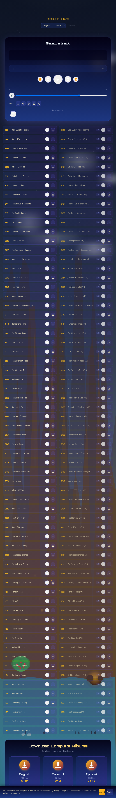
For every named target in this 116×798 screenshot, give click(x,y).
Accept (102, 792)
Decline (110, 792)
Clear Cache (13, 114)
